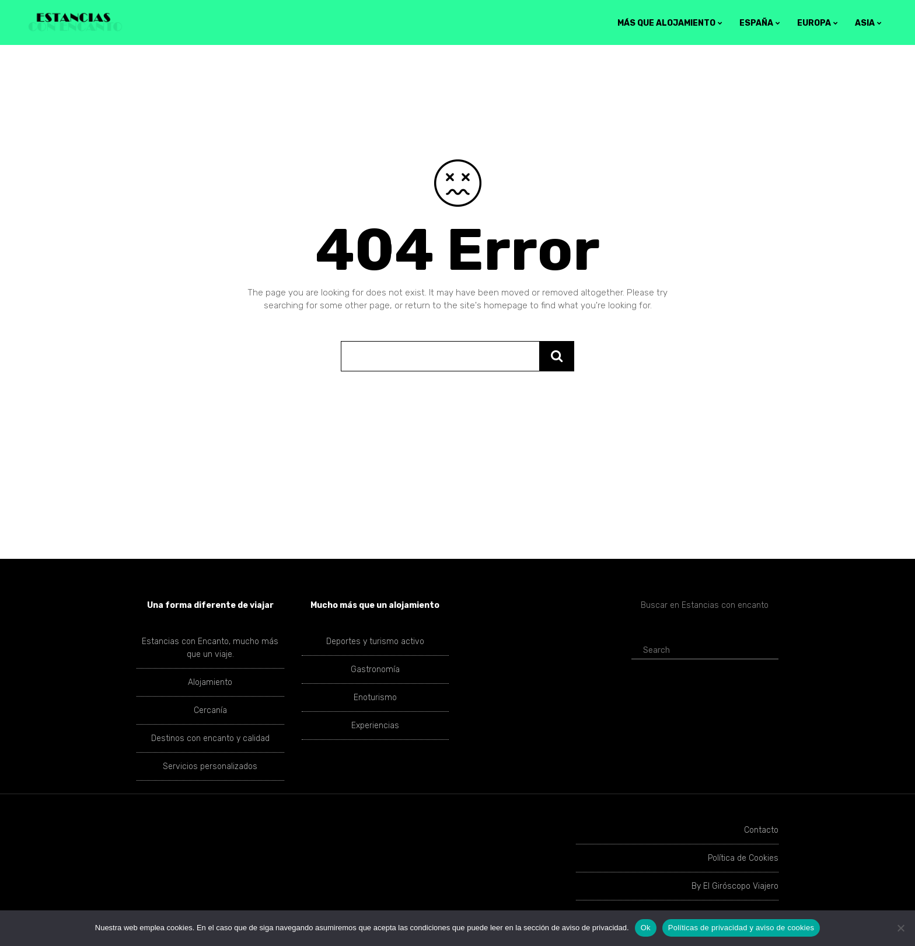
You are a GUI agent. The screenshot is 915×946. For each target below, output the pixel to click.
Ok (646, 927)
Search (652, 650)
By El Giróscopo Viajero (735, 886)
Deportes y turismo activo (375, 641)
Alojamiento (210, 682)
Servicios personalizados (210, 766)
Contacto (761, 830)
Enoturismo (375, 697)
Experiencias (375, 726)
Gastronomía (375, 669)
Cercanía (210, 710)
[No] (900, 928)
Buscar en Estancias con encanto (705, 605)
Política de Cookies (743, 858)
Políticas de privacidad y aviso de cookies (741, 927)
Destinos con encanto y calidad (210, 738)
